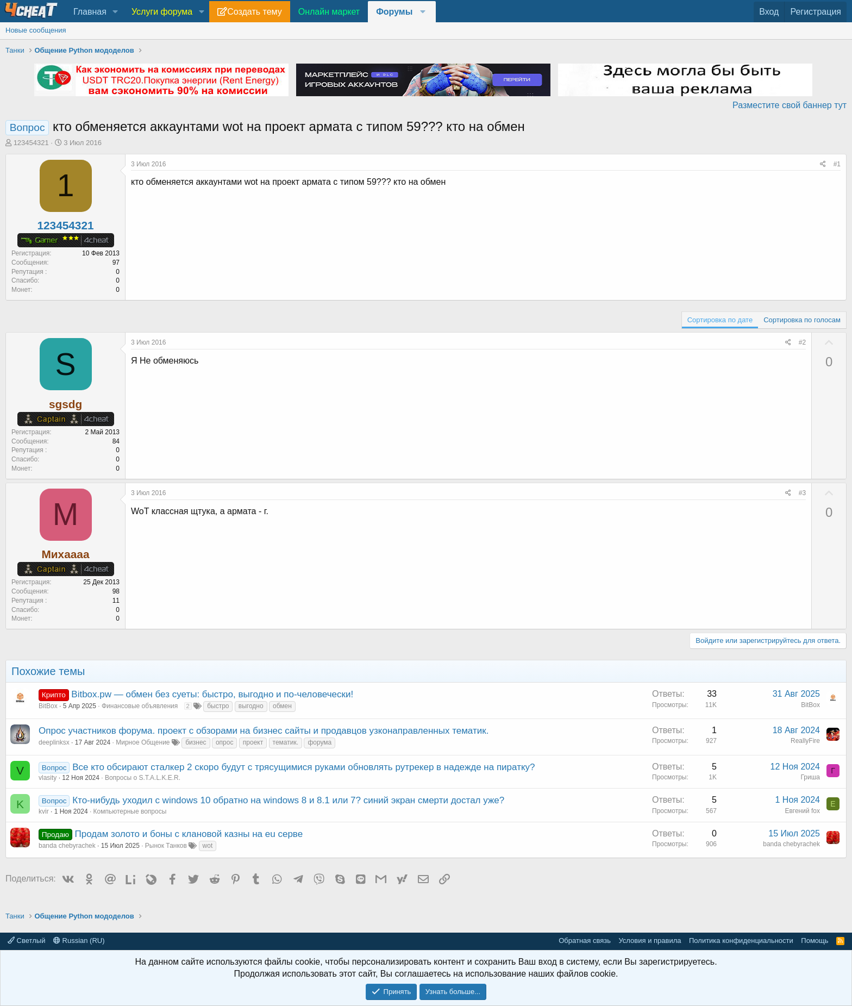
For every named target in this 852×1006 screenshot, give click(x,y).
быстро (218, 706)
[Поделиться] (823, 164)
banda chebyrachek (67, 845)
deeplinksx (54, 742)
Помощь (814, 940)
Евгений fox (802, 811)
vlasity (48, 778)
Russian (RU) (79, 940)
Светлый (26, 940)
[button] (115, 12)
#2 (802, 342)
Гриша (810, 777)
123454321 (31, 143)
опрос (225, 742)
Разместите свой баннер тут (789, 105)
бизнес (195, 742)
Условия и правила (649, 940)
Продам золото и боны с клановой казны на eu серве (189, 834)
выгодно (251, 706)
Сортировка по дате (720, 320)
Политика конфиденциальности (741, 940)
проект (253, 742)
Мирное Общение (143, 742)
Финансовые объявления (140, 706)
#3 (802, 493)
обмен (282, 706)
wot (208, 845)
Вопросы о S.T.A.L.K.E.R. (142, 778)
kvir (44, 811)
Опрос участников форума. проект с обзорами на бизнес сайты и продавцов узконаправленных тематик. (263, 731)
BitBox (48, 706)
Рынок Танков (166, 845)
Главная (89, 11)
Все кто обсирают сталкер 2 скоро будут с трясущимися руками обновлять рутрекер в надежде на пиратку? (303, 767)
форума (319, 742)
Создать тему (254, 11)
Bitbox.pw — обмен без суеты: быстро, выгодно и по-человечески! (212, 694)
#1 (837, 164)
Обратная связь (585, 940)
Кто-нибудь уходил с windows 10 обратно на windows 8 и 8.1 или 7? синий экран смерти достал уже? (288, 800)
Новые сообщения (35, 30)
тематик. (285, 742)
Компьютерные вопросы (130, 811)
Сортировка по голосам (802, 320)
